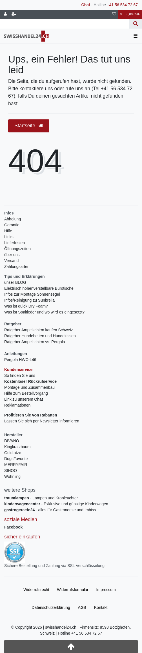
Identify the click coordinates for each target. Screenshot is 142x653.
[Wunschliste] (114, 14)
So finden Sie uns (19, 375)
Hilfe (8, 231)
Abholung (12, 219)
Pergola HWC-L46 (20, 359)
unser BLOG (15, 282)
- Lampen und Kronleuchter (41, 498)
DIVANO (11, 441)
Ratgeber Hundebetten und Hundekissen (40, 336)
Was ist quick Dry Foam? (26, 306)
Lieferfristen (14, 242)
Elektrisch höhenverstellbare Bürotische (39, 288)
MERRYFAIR (15, 464)
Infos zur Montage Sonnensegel (32, 294)
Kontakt (100, 607)
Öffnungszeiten (17, 248)
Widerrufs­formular (72, 589)
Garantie (11, 225)
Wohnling (12, 476)
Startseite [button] (28, 125)
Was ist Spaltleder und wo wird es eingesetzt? (44, 312)
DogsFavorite (16, 458)
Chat (85, 5)
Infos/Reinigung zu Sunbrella (29, 300)
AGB (82, 607)
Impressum (106, 589)
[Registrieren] (14, 14)
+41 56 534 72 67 (122, 5)
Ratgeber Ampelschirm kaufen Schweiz (38, 330)
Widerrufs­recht (36, 589)
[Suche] (135, 24)
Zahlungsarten (17, 266)
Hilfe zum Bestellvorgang (26, 393)
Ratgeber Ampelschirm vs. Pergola (34, 342)
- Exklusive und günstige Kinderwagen (56, 504)
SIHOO (10, 470)
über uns (11, 254)
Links (9, 237)
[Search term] (64, 24)
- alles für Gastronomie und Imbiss (50, 510)
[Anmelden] (5, 14)
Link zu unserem (23, 399)
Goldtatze (12, 452)
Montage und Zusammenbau (29, 387)
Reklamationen (17, 405)
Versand (11, 260)
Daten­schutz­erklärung (51, 607)
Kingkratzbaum (17, 446)
